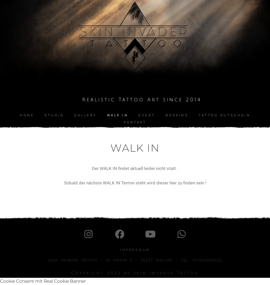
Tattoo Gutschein (224, 115)
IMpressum (135, 250)
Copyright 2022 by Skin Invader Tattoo (135, 273)
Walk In (117, 115)
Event (146, 115)
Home (27, 115)
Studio (54, 115)
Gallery (85, 115)
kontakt (135, 122)
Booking (177, 115)
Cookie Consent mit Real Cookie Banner (43, 281)
